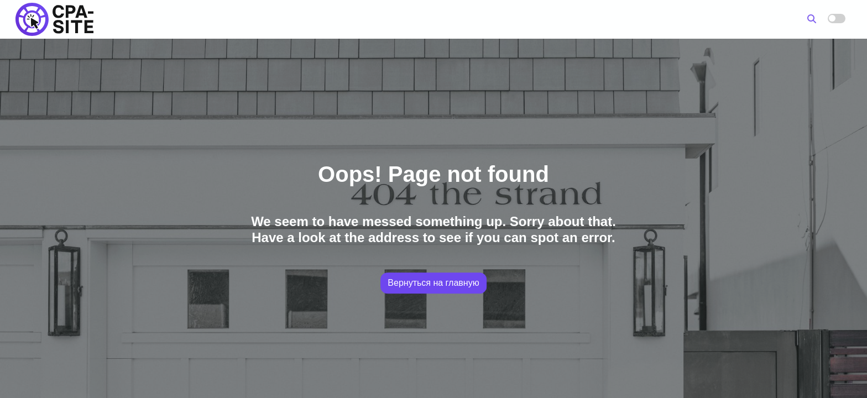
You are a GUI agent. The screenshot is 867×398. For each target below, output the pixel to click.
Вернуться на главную (433, 282)
